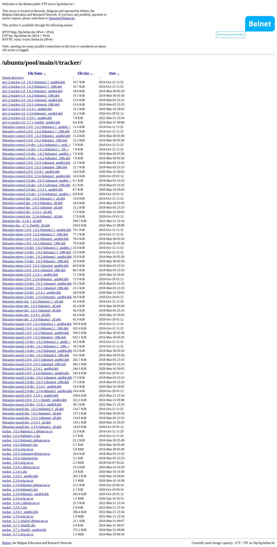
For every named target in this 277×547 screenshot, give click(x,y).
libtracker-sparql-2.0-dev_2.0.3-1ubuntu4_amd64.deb (37, 377)
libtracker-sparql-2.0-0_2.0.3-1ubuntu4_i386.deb (34, 364)
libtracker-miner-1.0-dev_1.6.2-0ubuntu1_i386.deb (35, 261)
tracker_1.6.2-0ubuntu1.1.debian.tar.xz (27, 431)
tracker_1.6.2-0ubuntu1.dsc (20, 444)
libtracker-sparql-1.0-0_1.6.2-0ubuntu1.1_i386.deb (35, 328)
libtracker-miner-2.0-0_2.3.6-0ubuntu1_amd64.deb (35, 279)
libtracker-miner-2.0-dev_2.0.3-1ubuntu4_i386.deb (35, 288)
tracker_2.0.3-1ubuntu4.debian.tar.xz (26, 453)
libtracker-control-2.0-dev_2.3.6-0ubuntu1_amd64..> (36, 194)
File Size (83, 73)
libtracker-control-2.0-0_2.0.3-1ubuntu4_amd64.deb (36, 162)
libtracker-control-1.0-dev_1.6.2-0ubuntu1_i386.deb (36, 158)
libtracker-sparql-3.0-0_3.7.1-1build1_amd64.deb (34, 400)
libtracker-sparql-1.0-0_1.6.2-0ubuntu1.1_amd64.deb (36, 324)
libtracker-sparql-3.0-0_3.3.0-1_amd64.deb (30, 395)
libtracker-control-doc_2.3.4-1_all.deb (27, 212)
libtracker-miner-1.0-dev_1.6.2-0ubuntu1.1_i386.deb (36, 252)
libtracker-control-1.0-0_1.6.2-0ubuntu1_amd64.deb (36, 136)
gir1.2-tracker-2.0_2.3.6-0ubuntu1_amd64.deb (32, 113)
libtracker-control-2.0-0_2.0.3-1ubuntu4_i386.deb (34, 167)
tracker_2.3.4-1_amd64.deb (20, 476)
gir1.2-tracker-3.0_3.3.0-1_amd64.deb (27, 118)
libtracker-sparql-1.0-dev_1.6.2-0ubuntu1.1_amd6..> (36, 342)
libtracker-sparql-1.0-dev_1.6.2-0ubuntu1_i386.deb (35, 355)
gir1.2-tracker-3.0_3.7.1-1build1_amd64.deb (31, 122)
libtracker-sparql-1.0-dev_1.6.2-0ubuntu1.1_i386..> (35, 346)
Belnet (6, 543)
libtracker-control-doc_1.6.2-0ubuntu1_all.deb (32, 203)
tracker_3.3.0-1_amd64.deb (20, 512)
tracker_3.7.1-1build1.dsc (19, 525)
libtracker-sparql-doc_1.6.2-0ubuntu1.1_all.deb (33, 409)
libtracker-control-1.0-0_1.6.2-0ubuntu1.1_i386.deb (36, 131)
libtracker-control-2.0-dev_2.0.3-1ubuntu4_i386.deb (36, 185)
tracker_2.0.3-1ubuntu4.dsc (20, 458)
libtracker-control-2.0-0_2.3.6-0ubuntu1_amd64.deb (36, 176)
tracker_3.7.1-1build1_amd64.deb (24, 530)
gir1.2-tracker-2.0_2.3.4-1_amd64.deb (27, 109)
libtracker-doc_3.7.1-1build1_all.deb (26, 225)
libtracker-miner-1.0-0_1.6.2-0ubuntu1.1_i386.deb (35, 234)
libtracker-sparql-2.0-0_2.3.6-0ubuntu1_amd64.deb (35, 373)
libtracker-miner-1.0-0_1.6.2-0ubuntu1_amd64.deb (35, 239)
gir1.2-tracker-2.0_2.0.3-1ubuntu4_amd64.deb (32, 100)
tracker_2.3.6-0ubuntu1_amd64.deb (25, 494)
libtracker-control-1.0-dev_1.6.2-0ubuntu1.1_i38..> (35, 149)
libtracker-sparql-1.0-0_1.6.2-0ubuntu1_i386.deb (34, 337)
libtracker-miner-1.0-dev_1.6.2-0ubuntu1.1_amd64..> (37, 247)
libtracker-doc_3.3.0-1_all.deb (22, 221)
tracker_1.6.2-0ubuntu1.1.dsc (21, 436)
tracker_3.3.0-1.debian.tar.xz (20, 503)
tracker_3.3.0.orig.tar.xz (17, 516)
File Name (35, 73)
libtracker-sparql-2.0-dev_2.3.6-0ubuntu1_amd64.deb (37, 391)
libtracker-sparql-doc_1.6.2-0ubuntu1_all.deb (31, 413)
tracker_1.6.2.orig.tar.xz (17, 449)
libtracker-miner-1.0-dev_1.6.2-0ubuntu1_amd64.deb (37, 256)
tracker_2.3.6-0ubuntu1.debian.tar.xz (26, 485)
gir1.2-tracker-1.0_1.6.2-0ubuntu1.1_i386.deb (32, 86)
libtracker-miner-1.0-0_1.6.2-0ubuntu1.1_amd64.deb (36, 230)
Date (112, 73)
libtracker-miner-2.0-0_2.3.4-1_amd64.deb (30, 274)
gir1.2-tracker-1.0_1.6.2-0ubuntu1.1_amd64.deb (33, 82)
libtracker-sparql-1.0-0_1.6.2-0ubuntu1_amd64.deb (35, 333)
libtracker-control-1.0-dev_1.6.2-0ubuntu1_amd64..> (36, 153)
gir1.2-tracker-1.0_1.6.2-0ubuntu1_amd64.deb (32, 91)
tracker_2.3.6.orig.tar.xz (17, 498)
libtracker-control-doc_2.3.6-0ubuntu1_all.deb (32, 216)
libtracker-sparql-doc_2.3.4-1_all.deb (26, 422)
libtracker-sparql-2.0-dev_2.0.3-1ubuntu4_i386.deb (35, 382)
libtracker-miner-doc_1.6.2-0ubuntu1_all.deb (31, 306)
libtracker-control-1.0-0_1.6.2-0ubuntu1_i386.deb (34, 140)
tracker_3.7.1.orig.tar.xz (17, 534)
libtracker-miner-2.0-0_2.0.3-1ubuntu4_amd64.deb (35, 265)
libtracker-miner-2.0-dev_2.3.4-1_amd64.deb (31, 292)
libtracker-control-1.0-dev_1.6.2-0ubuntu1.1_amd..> (36, 145)
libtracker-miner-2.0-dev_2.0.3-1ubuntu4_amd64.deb (37, 283)
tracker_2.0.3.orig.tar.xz (17, 462)
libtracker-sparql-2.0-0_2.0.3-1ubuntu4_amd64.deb (35, 359)
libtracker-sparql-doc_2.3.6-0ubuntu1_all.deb (31, 427)
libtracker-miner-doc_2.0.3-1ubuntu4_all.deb (31, 310)
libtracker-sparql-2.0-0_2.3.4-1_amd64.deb (30, 368)
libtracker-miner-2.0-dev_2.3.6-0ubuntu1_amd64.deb (37, 297)
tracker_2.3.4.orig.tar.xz (17, 480)
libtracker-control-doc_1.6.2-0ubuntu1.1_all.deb (33, 198)
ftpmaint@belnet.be (62, 18)
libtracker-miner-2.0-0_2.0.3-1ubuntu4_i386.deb (33, 270)
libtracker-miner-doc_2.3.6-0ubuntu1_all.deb (31, 319)
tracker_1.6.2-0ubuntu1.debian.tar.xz (26, 440)
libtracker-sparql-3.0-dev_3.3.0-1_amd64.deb (31, 404)
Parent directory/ (13, 77)
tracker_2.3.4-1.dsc (14, 471)
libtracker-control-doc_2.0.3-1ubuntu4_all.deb (32, 207)
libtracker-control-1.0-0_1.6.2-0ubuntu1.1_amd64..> (36, 127)
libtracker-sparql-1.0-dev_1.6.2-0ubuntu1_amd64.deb (37, 350)
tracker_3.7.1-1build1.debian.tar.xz (25, 521)
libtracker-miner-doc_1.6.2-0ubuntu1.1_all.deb (32, 301)
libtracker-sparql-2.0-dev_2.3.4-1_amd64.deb (31, 386)
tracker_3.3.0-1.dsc (14, 507)
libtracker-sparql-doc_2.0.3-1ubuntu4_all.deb (31, 418)
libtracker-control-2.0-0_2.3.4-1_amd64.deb (31, 171)
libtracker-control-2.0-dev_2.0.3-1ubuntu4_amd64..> (36, 180)
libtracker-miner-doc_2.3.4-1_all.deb (26, 315)
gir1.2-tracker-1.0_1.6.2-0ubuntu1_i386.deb (31, 95)
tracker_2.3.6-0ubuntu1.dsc (20, 489)
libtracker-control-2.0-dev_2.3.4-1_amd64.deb (32, 189)
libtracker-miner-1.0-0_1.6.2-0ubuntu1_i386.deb (33, 243)
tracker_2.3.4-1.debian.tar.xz (20, 467)
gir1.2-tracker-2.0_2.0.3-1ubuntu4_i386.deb (31, 104)
